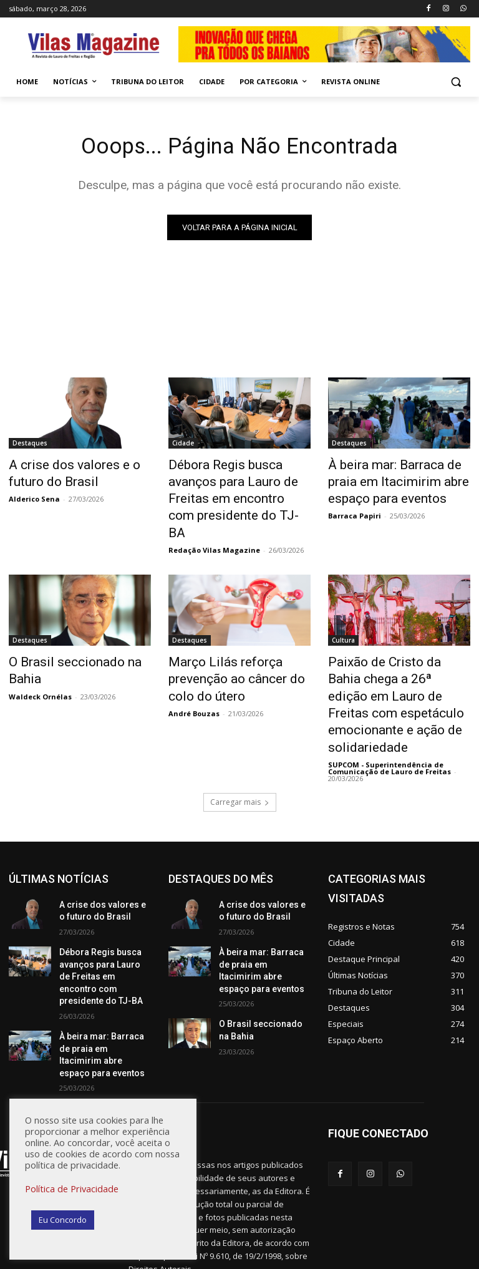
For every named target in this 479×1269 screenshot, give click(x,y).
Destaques (29, 445)
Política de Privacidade (72, 1188)
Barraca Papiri (354, 508)
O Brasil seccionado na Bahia (76, 634)
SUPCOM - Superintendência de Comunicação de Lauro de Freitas (389, 707)
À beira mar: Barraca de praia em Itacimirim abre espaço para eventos (395, 480)
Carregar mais (239, 741)
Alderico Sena (34, 495)
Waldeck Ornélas (40, 649)
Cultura (343, 613)
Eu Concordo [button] (63, 1219)
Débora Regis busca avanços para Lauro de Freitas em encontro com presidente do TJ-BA (235, 486)
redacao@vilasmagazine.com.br (227, 1201)
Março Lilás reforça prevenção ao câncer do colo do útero (236, 648)
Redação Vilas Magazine (214, 523)
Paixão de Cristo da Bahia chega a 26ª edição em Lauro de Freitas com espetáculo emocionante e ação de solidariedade (396, 661)
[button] (455, 82)
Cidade (183, 445)
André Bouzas (194, 676)
